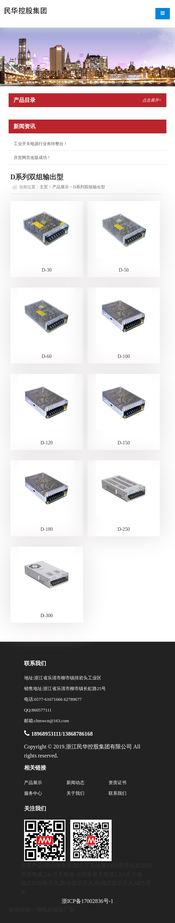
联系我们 (117, 793)
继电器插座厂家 (55, 910)
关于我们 (75, 793)
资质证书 (117, 782)
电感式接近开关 (114, 883)
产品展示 (60, 187)
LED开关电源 (123, 865)
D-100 (123, 356)
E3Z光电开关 (43, 883)
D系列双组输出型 (89, 187)
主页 (44, 187)
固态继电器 (58, 865)
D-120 (46, 442)
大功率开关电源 (95, 874)
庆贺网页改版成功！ (32, 157)
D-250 (123, 529)
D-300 (46, 615)
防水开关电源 (89, 865)
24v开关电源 (59, 874)
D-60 (47, 356)
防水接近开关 (76, 883)
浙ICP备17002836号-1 (87, 901)
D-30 (47, 270)
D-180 (46, 529)
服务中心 (33, 793)
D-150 (123, 442)
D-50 (124, 270)
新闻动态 (75, 782)
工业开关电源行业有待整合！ (41, 143)
